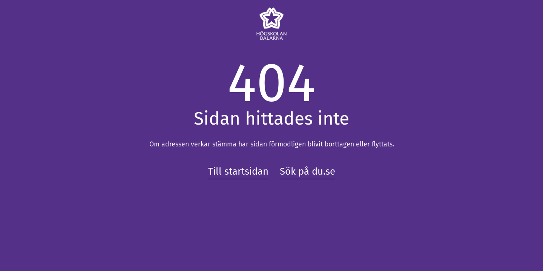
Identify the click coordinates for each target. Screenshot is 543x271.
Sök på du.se (307, 171)
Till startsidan (238, 171)
